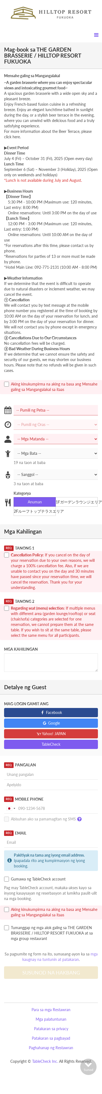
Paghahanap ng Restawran (51, 1047)
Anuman (31, 502)
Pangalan (20, 765)
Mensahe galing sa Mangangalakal (32, 75)
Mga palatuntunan (51, 1019)
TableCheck (51, 744)
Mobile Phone (24, 799)
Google (51, 723)
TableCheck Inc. (45, 1061)
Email (15, 833)
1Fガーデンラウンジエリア (76, 502)
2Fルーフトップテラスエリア (35, 511)
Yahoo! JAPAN (51, 733)
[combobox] (10, 808)
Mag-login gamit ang (26, 703)
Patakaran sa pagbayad (51, 1038)
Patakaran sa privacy (51, 1028)
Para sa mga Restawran (51, 1009)
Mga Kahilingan (21, 649)
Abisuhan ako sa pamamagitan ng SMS (44, 819)
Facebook (51, 712)
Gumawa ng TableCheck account (35, 879)
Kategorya (22, 493)
